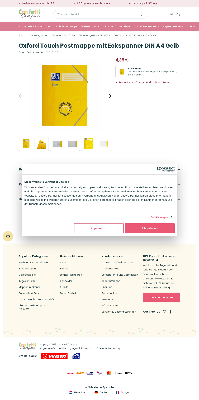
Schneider (66, 281)
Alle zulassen (150, 228)
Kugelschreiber (27, 281)
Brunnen (65, 268)
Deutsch (101, 392)
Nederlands (78, 392)
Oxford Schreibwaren (31, 52)
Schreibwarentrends (146, 26)
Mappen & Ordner (29, 287)
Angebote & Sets (173, 26)
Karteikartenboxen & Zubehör (36, 299)
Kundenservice (110, 268)
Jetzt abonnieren (162, 297)
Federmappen (27, 268)
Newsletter (108, 299)
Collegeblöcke (27, 275)
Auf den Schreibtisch (117, 26)
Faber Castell (68, 293)
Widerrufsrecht (111, 281)
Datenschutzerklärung (108, 348)
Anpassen (99, 228)
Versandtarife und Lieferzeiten (120, 275)
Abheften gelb (87, 35)
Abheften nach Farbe (63, 35)
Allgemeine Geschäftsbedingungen (59, 348)
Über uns (107, 287)
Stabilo (64, 287)
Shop (22, 35)
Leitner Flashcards (71, 275)
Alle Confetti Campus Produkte (32, 307)
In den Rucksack (91, 26)
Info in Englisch (110, 305)
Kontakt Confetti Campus (117, 262)
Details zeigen (159, 217)
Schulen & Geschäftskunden (119, 311)
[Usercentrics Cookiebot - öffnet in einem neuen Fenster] (159, 169)
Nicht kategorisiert (38, 35)
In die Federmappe (66, 26)
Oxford (64, 262)
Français (123, 392)
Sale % (191, 26)
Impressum (87, 348)
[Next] (106, 96)
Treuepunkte (109, 293)
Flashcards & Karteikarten (35, 26)
